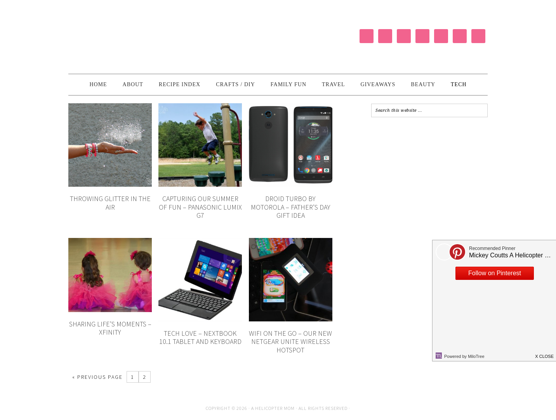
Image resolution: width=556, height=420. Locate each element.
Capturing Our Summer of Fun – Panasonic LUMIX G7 (200, 207)
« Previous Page (97, 376)
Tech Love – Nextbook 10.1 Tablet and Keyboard (200, 337)
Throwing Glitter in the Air (110, 203)
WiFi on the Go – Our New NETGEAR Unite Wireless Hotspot (290, 341)
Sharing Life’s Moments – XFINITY (110, 328)
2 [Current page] (144, 376)
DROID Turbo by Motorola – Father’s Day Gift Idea (290, 207)
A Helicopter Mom (273, 408)
